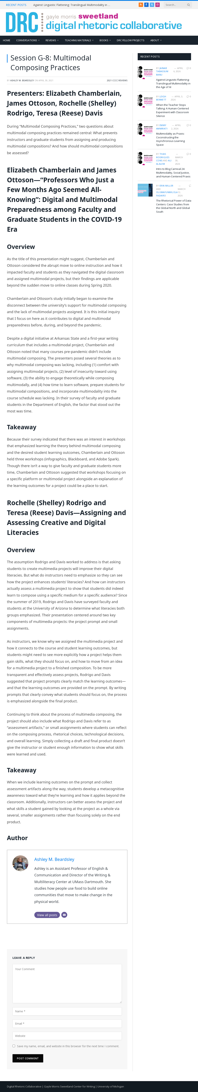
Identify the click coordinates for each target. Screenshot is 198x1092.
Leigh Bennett (161, 98)
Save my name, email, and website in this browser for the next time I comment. (68, 1046)
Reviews (51, 40)
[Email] (64, 915)
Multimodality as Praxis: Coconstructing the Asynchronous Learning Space (170, 139)
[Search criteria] (178, 5)
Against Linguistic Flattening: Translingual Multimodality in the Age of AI (73, 5)
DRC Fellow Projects (130, 40)
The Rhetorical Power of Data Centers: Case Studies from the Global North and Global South (173, 206)
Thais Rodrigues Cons (162, 157)
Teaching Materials (78, 40)
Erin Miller (166, 185)
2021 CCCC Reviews (117, 80)
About (154, 40)
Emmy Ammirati (162, 127)
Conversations (26, 40)
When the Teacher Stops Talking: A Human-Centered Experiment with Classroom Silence (172, 110)
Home (6, 40)
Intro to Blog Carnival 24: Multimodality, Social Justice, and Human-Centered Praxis (173, 172)
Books (104, 40)
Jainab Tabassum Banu (162, 71)
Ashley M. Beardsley (22, 80)
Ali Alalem (164, 162)
